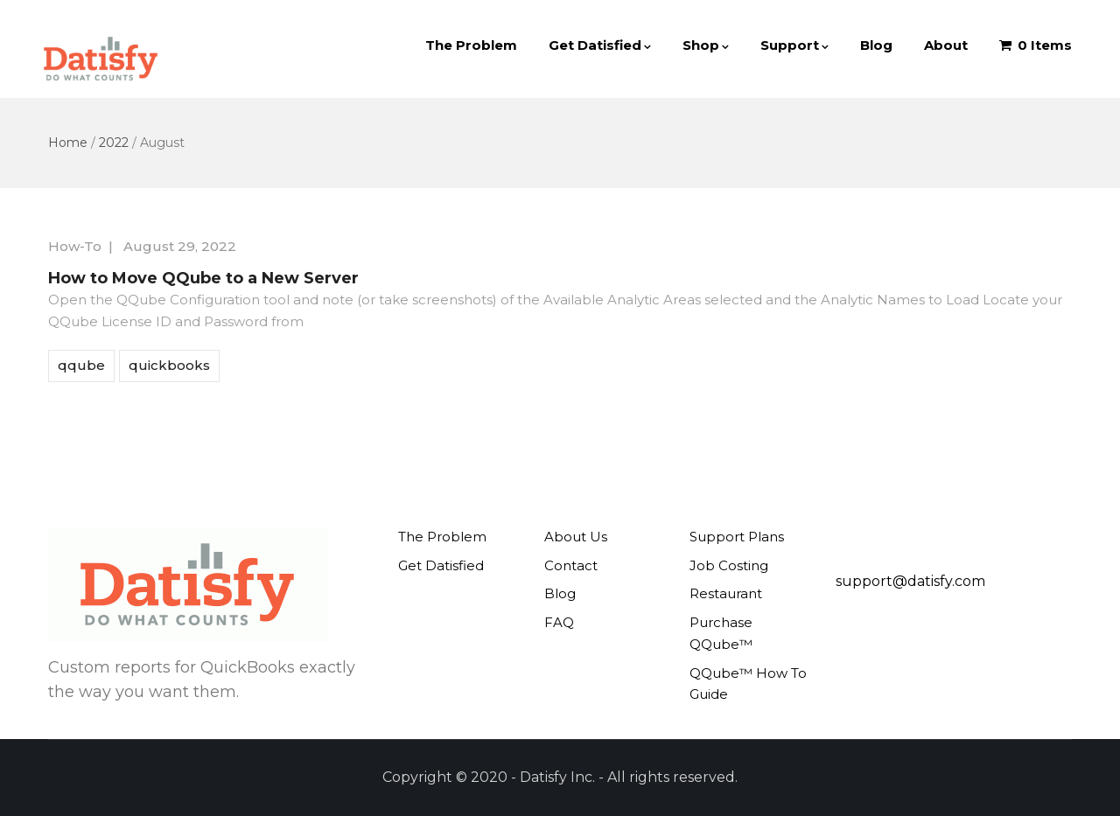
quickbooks (169, 365)
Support (794, 45)
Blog (876, 45)
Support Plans (737, 536)
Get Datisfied (600, 45)
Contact (571, 565)
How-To (75, 246)
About (946, 45)
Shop (705, 45)
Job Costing (729, 565)
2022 (114, 142)
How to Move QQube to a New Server (203, 278)
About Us (575, 536)
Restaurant (726, 593)
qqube (81, 365)
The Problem (471, 45)
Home (68, 142)
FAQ (559, 622)
